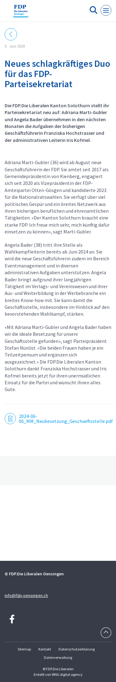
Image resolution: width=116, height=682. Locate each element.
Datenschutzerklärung (76, 649)
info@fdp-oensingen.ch (26, 595)
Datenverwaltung (58, 657)
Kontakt (44, 649)
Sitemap (24, 649)
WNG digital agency (67, 674)
